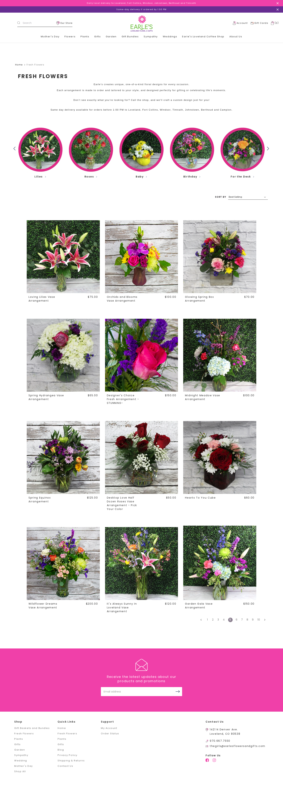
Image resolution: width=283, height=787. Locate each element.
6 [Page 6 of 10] (237, 619)
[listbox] (248, 197)
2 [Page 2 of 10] (213, 619)
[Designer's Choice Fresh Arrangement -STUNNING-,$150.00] (141, 355)
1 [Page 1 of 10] (207, 619)
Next (268, 148)
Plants (84, 36)
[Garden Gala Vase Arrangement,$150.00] (219, 563)
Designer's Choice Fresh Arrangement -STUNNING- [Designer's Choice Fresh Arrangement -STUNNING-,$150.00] (123, 399)
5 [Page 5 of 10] (230, 619)
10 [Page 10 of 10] (258, 619)
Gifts (97, 36)
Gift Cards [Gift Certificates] (259, 23)
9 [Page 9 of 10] (253, 619)
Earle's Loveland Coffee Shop (203, 36)
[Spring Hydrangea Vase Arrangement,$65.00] (63, 355)
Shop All (20, 771)
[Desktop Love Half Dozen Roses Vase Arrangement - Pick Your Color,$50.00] (141, 457)
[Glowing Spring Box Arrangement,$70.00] (219, 257)
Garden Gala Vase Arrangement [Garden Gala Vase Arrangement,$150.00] (199, 605)
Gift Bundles (130, 36)
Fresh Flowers (24, 733)
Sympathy (151, 36)
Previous (15, 148)
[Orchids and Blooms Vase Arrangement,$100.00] (141, 257)
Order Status (110, 733)
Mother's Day (50, 36)
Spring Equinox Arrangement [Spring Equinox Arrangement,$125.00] (40, 499)
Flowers (69, 36)
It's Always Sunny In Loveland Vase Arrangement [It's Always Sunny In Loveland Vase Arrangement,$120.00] (122, 607)
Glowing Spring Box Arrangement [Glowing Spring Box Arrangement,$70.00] (199, 298)
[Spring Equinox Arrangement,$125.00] (63, 457)
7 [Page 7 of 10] (242, 619)
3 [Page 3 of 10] (218, 619)
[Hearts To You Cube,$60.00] (219, 457)
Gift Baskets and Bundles (32, 728)
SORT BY (220, 197)
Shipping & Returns (71, 760)
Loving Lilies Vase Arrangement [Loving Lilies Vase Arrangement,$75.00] (42, 298)
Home (62, 728)
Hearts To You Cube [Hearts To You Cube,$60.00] (200, 497)
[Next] (264, 620)
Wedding (20, 760)
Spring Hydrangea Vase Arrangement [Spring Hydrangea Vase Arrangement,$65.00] (46, 397)
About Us (235, 36)
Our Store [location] (64, 23)
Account (240, 23)
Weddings (170, 36)
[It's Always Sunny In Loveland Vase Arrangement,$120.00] (141, 563)
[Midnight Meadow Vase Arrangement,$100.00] (219, 355)
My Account (109, 728)
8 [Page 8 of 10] (248, 619)
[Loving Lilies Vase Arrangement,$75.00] (63, 257)
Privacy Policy (67, 755)
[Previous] (202, 620)
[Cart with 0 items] (274, 23)
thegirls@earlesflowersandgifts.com (237, 746)
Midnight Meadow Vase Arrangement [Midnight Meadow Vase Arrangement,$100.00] (202, 397)
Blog (61, 749)
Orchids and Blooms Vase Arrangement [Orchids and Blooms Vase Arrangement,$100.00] (122, 298)
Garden (111, 36)
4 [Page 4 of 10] (224, 619)
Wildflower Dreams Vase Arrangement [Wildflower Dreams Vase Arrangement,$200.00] (43, 605)
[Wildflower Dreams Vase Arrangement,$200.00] (63, 563)
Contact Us (65, 766)
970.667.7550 (220, 741)
